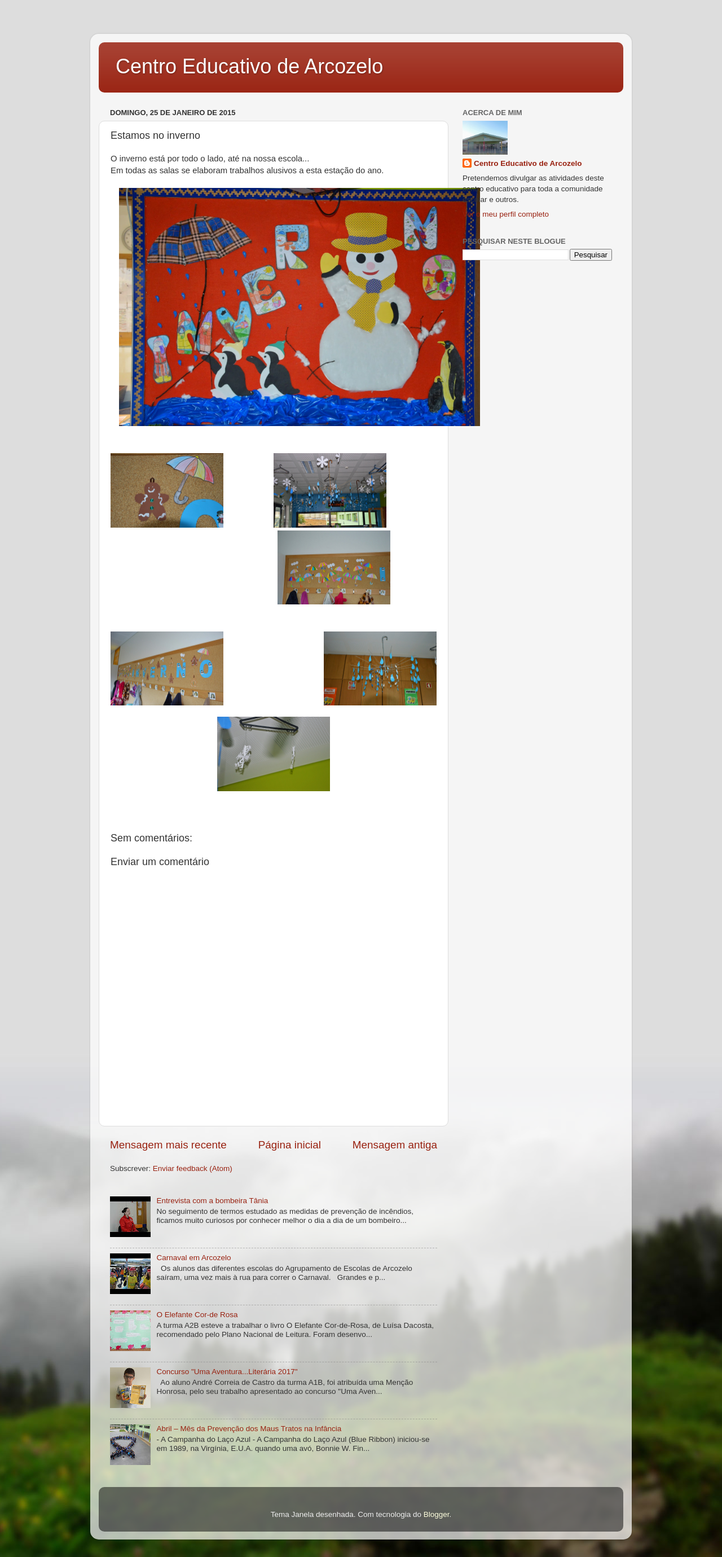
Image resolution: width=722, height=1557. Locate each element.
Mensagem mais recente (168, 1145)
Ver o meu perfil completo (506, 214)
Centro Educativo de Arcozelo (249, 66)
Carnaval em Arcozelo (193, 1257)
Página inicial (289, 1145)
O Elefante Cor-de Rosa (196, 1314)
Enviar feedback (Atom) (192, 1168)
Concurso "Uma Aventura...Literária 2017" (226, 1371)
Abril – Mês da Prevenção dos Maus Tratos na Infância (248, 1428)
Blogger (437, 1514)
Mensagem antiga (395, 1145)
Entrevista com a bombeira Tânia (212, 1200)
